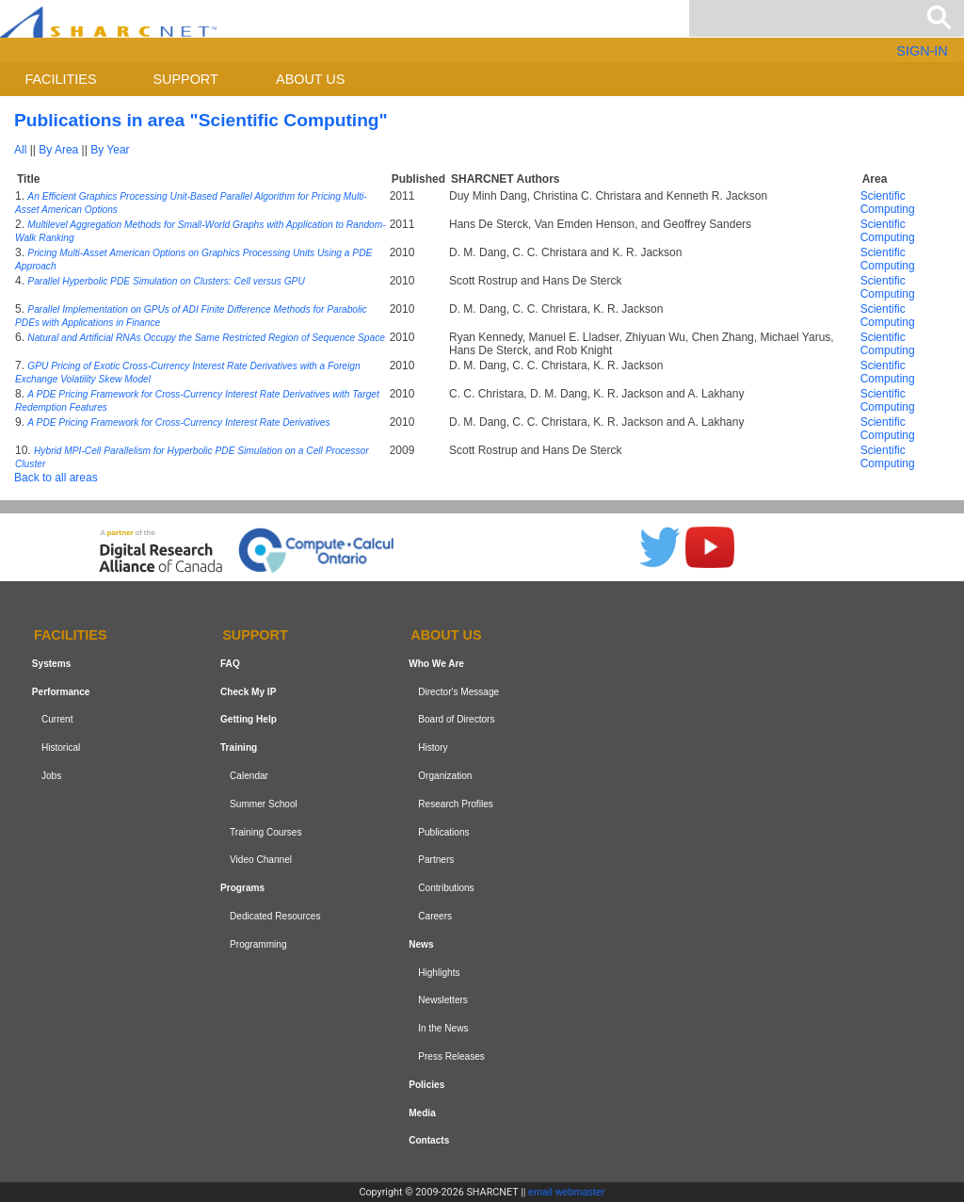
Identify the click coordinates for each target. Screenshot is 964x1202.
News (421, 944)
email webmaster (566, 1191)
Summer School (263, 804)
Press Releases (451, 1056)
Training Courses (265, 832)
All (20, 149)
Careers (435, 916)
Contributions (446, 888)
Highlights (438, 972)
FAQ (230, 663)
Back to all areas (56, 477)
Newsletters (443, 1000)
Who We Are (436, 663)
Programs (242, 888)
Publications (443, 832)
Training (238, 747)
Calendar (249, 776)
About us (310, 79)
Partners (436, 860)
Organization (445, 776)
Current (57, 720)
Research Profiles (455, 804)
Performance (61, 692)
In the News (443, 1028)
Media (422, 1113)
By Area (58, 149)
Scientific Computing (887, 202)
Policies (426, 1085)
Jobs (51, 776)
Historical (60, 747)
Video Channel (261, 860)
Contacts (429, 1140)
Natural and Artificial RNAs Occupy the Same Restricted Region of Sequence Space (206, 338)
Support (185, 79)
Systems (51, 663)
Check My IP (248, 692)
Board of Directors (456, 720)
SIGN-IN (921, 50)
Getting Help (248, 720)
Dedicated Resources (275, 916)
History (432, 747)
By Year (109, 149)
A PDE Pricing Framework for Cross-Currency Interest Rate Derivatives (178, 422)
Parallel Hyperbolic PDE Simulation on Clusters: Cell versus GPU (165, 281)
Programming (258, 944)
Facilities (61, 79)
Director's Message (458, 692)
